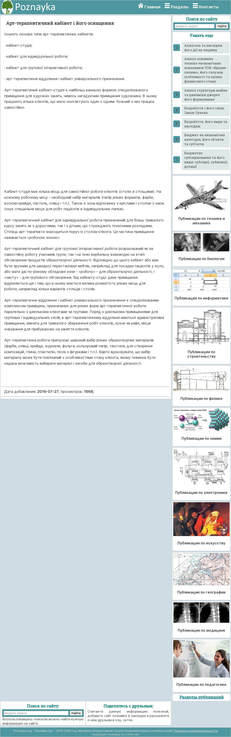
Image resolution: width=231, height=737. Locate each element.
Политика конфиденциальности (196, 730)
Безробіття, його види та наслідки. (205, 123)
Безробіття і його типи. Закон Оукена (204, 110)
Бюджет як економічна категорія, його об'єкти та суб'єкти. (204, 139)
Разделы (180, 7)
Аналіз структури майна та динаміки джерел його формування (205, 94)
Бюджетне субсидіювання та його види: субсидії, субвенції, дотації (206, 160)
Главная (152, 7)
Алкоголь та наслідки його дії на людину (203, 47)
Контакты (209, 7)
